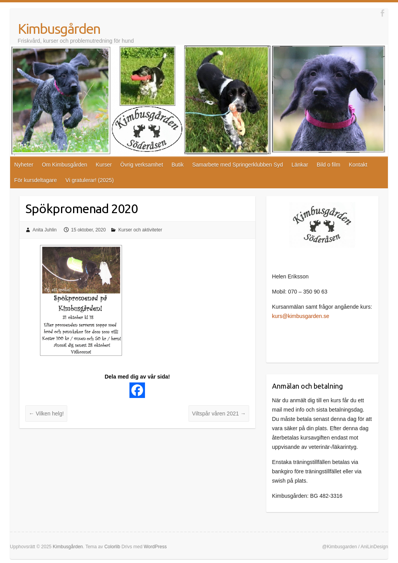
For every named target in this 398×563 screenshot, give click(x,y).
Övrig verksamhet (141, 165)
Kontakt (358, 165)
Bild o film (328, 165)
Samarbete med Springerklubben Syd (237, 165)
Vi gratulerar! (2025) (89, 180)
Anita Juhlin (45, 230)
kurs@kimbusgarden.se (300, 316)
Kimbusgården (59, 28)
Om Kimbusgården (64, 165)
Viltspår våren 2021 (219, 413)
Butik (177, 165)
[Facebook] (137, 390)
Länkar (300, 165)
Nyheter (23, 165)
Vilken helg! (46, 413)
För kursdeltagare (35, 180)
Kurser (104, 165)
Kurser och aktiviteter (140, 230)
